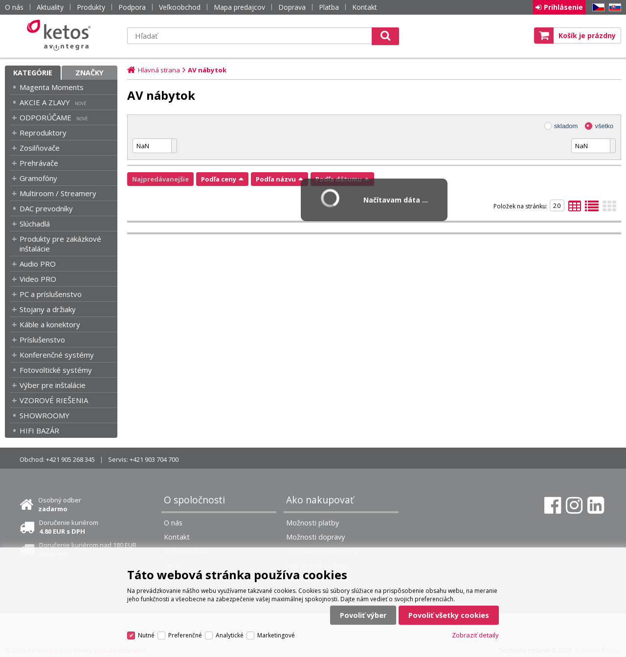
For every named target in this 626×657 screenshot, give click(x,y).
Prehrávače (39, 163)
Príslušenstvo (42, 339)
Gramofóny (38, 178)
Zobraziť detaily (475, 635)
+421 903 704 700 (154, 459)
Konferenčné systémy (57, 355)
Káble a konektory (50, 324)
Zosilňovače (40, 148)
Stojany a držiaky (48, 309)
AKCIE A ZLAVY (45, 102)
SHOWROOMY (44, 415)
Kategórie (32, 72)
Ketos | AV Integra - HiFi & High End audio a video (61, 35)
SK (613, 7)
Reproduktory (43, 132)
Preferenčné (185, 635)
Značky (89, 72)
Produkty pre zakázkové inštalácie (60, 243)
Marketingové (276, 635)
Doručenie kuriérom (68, 527)
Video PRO (38, 279)
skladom (566, 126)
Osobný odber (59, 504)
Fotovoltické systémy (56, 370)
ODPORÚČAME (45, 117)
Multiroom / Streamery (58, 193)
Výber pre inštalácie (53, 385)
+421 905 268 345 (70, 459)
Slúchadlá (35, 223)
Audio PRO (38, 264)
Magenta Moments (52, 87)
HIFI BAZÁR (39, 430)
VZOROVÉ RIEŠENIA (54, 400)
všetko (604, 126)
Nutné (146, 635)
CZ (597, 7)
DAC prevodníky (46, 208)
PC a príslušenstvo (51, 294)
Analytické (230, 635)
